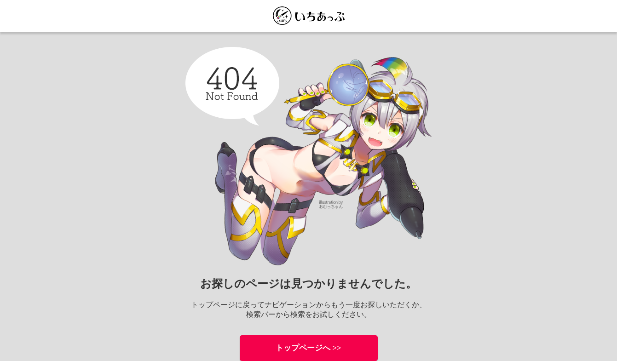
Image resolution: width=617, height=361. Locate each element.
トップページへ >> (308, 348)
